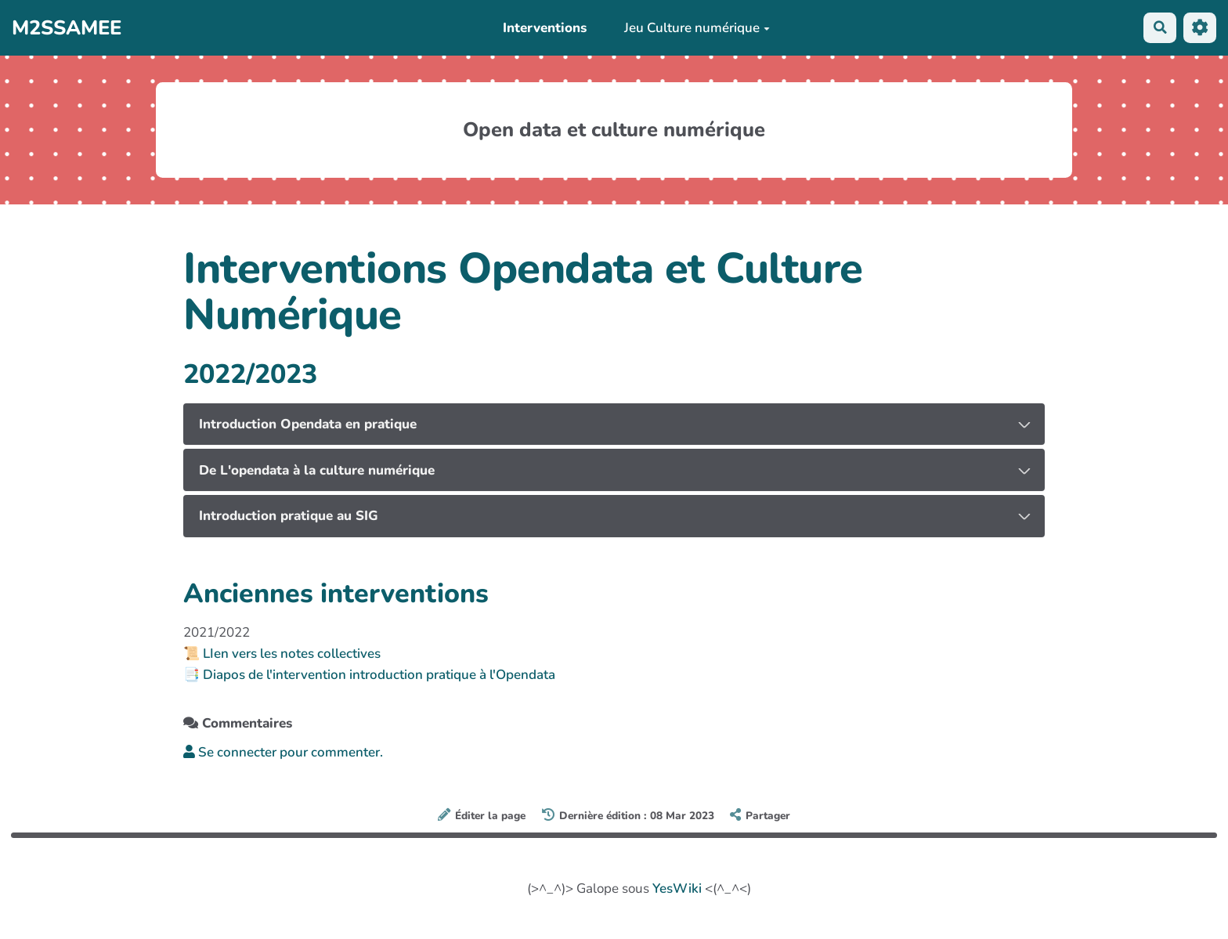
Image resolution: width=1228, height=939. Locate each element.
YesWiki (677, 888)
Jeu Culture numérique (696, 28)
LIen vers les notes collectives (292, 654)
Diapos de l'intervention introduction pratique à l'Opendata (379, 675)
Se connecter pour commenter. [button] (283, 752)
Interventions (545, 28)
